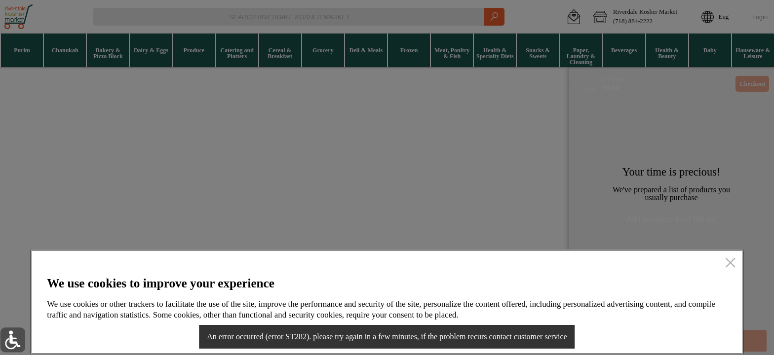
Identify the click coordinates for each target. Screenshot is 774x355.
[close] (730, 263)
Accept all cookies (673, 333)
